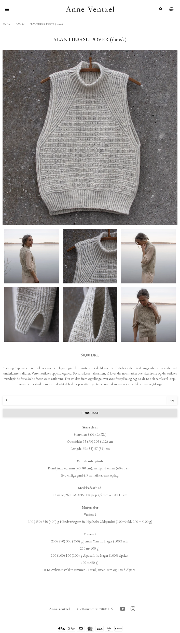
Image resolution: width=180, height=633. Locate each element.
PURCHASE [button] (90, 413)
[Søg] (159, 9)
